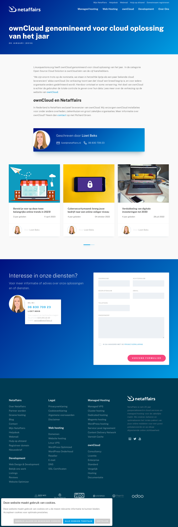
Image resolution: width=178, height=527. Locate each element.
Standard (93, 464)
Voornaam (103, 278)
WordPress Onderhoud (60, 451)
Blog (11, 419)
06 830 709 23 (39, 307)
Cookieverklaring (57, 410)
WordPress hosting (98, 423)
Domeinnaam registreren (158, 3)
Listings (13, 473)
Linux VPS (54, 442)
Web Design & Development (24, 464)
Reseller (52, 455)
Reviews (13, 477)
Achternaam (139, 278)
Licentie (92, 455)
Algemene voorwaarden (61, 415)
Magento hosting (97, 419)
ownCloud (128, 9)
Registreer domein (19, 445)
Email (135, 291)
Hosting (92, 473)
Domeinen (53, 434)
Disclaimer (54, 419)
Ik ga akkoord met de (123, 344)
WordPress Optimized (60, 447)
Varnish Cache (95, 436)
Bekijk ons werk (17, 468)
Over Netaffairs (17, 406)
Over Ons (163, 9)
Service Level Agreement (101, 428)
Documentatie (95, 477)
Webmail (124, 3)
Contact (13, 423)
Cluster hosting (96, 410)
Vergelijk (92, 468)
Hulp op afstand (137, 3)
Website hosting (57, 438)
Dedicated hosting (98, 415)
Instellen (102, 521)
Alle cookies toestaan (78, 521)
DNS (50, 464)
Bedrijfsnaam (105, 291)
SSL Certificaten (57, 468)
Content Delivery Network (102, 432)
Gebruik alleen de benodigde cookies (38, 521)
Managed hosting (88, 9)
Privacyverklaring (133, 344)
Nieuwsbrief (15, 449)
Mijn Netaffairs (100, 3)
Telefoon (103, 303)
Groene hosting (17, 415)
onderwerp (104, 315)
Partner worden (17, 410)
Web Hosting (110, 9)
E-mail (51, 460)
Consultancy (94, 451)
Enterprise (93, 460)
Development (146, 9)
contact (61, 115)
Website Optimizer (19, 481)
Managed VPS (95, 406)
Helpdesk (113, 3)
